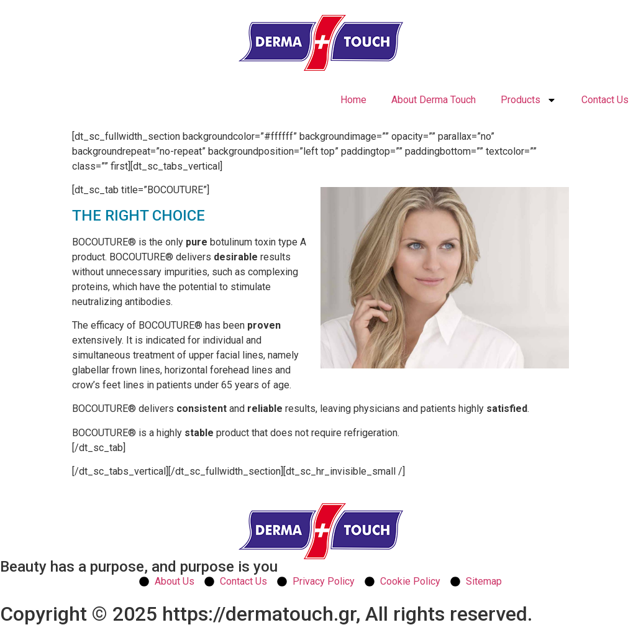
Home (353, 100)
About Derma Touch (433, 100)
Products (529, 100)
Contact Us (605, 100)
